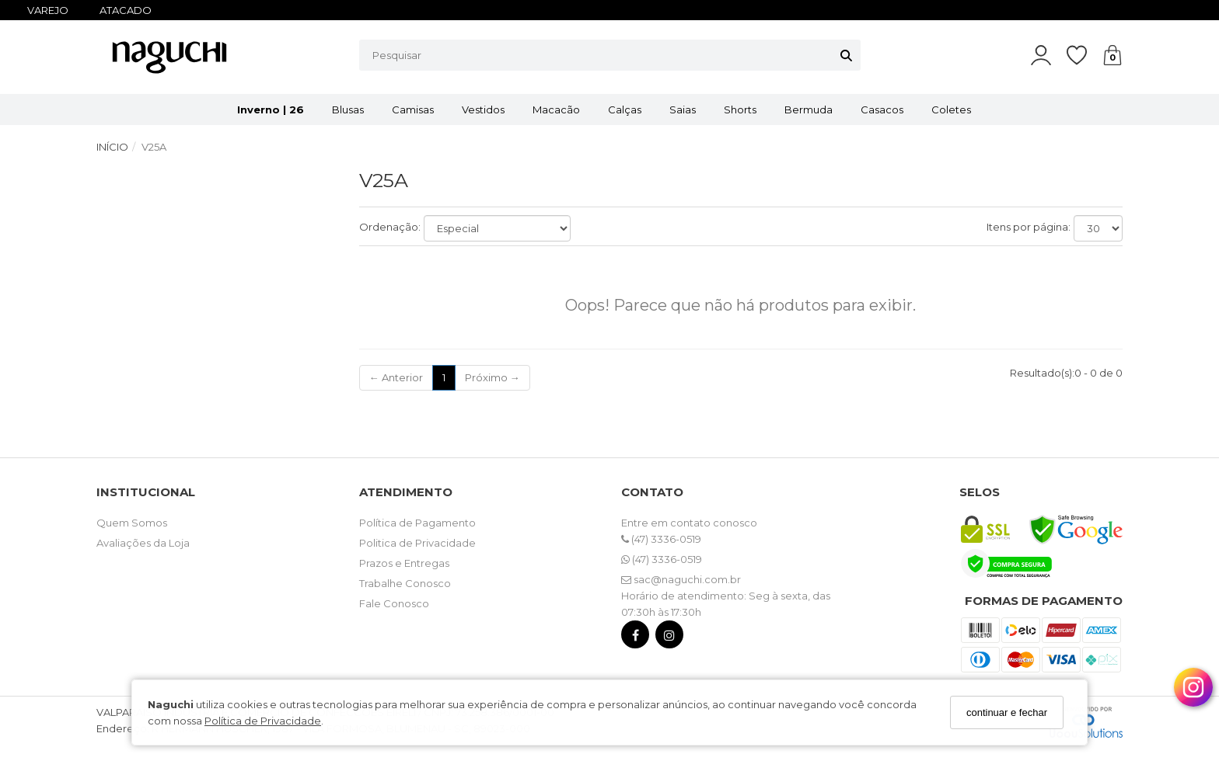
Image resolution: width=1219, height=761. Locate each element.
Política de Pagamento (417, 522)
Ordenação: (390, 227)
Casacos (882, 109)
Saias (682, 109)
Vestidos (483, 109)
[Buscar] (846, 55)
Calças (624, 109)
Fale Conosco (394, 603)
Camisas (413, 109)
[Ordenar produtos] (497, 228)
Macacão (556, 109)
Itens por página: (1029, 227)
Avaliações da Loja (143, 543)
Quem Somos (131, 522)
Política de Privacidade (262, 720)
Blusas (348, 109)
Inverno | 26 (270, 109)
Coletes (951, 109)
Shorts (740, 109)
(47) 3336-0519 (661, 539)
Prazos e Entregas (404, 563)
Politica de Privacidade (417, 543)
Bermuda (808, 109)
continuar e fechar (1006, 712)
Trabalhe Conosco (405, 583)
